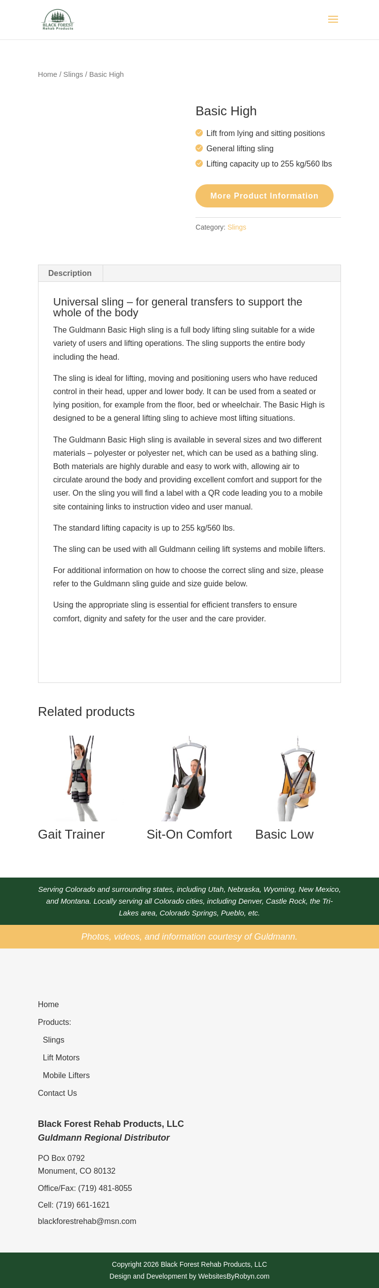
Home (47, 74)
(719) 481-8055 (105, 1188)
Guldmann (274, 937)
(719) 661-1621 (83, 1205)
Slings (73, 74)
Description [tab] (70, 273)
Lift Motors (61, 1057)
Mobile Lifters (66, 1075)
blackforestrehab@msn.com (87, 1221)
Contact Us (57, 1093)
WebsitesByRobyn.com (233, 1276)
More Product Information (264, 196)
